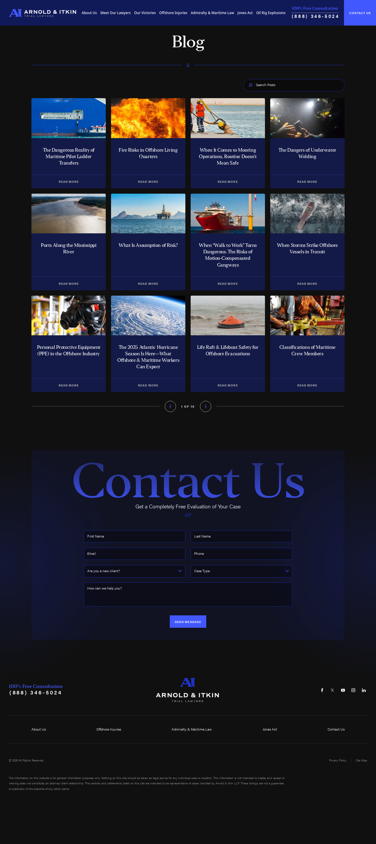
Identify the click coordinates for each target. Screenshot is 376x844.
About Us (89, 12)
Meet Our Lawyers (115, 12)
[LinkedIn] (363, 690)
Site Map (361, 760)
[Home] (42, 13)
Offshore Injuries (173, 12)
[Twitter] (332, 690)
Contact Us (360, 13)
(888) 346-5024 (316, 16)
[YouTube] (343, 690)
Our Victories (145, 12)
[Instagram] (353, 690)
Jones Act (245, 12)
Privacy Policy (337, 760)
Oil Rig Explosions (271, 12)
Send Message (188, 621)
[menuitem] (89, 13)
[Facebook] (322, 690)
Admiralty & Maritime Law (212, 12)
